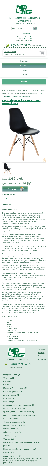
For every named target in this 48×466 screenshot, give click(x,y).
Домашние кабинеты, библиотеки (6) (18, 405)
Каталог (24, 65)
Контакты (24, 74)
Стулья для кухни (30, 93)
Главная (24, 61)
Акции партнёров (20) (12, 456)
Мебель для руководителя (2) (15, 408)
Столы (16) (7, 381)
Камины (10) (8, 452)
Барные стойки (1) (10, 419)
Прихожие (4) (8, 402)
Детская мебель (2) (11, 395)
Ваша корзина (10, 52)
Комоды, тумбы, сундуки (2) (14, 425)
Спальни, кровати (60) (12, 392)
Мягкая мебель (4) (11, 429)
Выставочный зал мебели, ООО (14, 90)
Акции (24, 70)
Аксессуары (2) (9, 436)
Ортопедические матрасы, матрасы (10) (20, 415)
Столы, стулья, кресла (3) (14, 422)
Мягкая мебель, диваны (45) (15, 388)
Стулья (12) (8, 385)
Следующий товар (39, 90)
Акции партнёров (16, 93)
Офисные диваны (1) (12, 432)
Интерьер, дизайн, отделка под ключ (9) (19, 449)
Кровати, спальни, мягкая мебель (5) (18, 412)
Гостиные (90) (9, 398)
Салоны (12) (8, 439)
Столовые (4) (8, 378)
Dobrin (4, 198)
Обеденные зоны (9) (11, 375)
